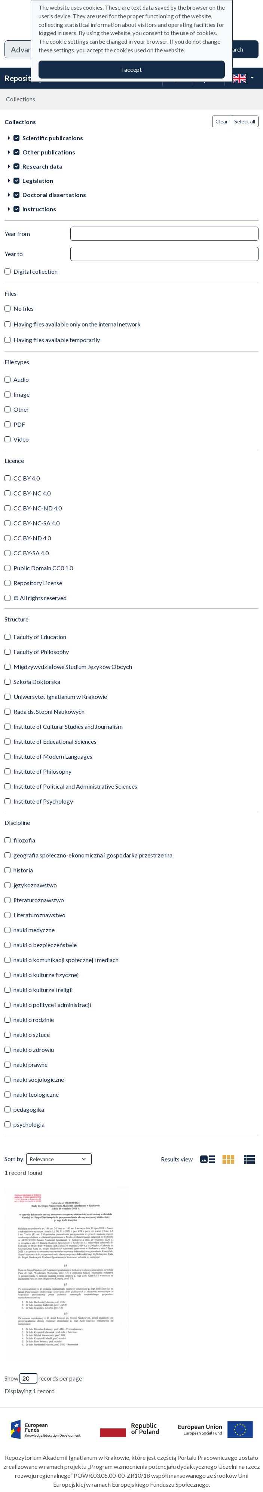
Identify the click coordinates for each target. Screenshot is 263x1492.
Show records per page (43, 1378)
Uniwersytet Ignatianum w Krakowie (60, 696)
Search (234, 49)
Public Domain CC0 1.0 (43, 567)
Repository (23, 78)
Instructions (39, 208)
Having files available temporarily (56, 339)
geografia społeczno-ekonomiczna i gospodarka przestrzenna (92, 855)
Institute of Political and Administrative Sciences (75, 786)
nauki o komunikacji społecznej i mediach (66, 959)
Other (21, 409)
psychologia (29, 1124)
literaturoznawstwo (38, 899)
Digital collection (35, 271)
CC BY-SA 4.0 (31, 552)
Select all (244, 121)
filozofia (24, 840)
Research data (42, 166)
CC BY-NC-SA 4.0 (36, 523)
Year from (17, 233)
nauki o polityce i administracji (52, 1004)
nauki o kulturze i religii (43, 989)
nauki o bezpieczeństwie (45, 944)
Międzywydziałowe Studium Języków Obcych (72, 666)
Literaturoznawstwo (39, 914)
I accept (131, 69)
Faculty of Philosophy (41, 651)
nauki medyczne (34, 929)
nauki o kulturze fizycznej (46, 974)
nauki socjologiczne (38, 1079)
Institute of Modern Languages (52, 756)
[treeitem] (131, 137)
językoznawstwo (35, 884)
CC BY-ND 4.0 (32, 537)
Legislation (37, 180)
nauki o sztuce (31, 1034)
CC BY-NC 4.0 (32, 493)
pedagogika (28, 1109)
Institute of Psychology (43, 801)
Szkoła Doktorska (36, 681)
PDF (19, 424)
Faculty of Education (39, 636)
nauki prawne (30, 1064)
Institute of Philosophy (42, 771)
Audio (21, 379)
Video (21, 439)
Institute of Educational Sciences (55, 741)
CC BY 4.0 (26, 478)
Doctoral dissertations (54, 194)
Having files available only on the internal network (77, 324)
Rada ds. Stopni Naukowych (49, 711)
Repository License (37, 582)
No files (23, 308)
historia (23, 870)
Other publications (48, 152)
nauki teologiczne (36, 1094)
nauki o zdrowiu (33, 1049)
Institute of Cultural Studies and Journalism (68, 726)
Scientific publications (52, 137)
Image (21, 394)
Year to (13, 253)
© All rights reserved (40, 597)
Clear (221, 121)
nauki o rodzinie (33, 1019)
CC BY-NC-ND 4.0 (37, 508)
